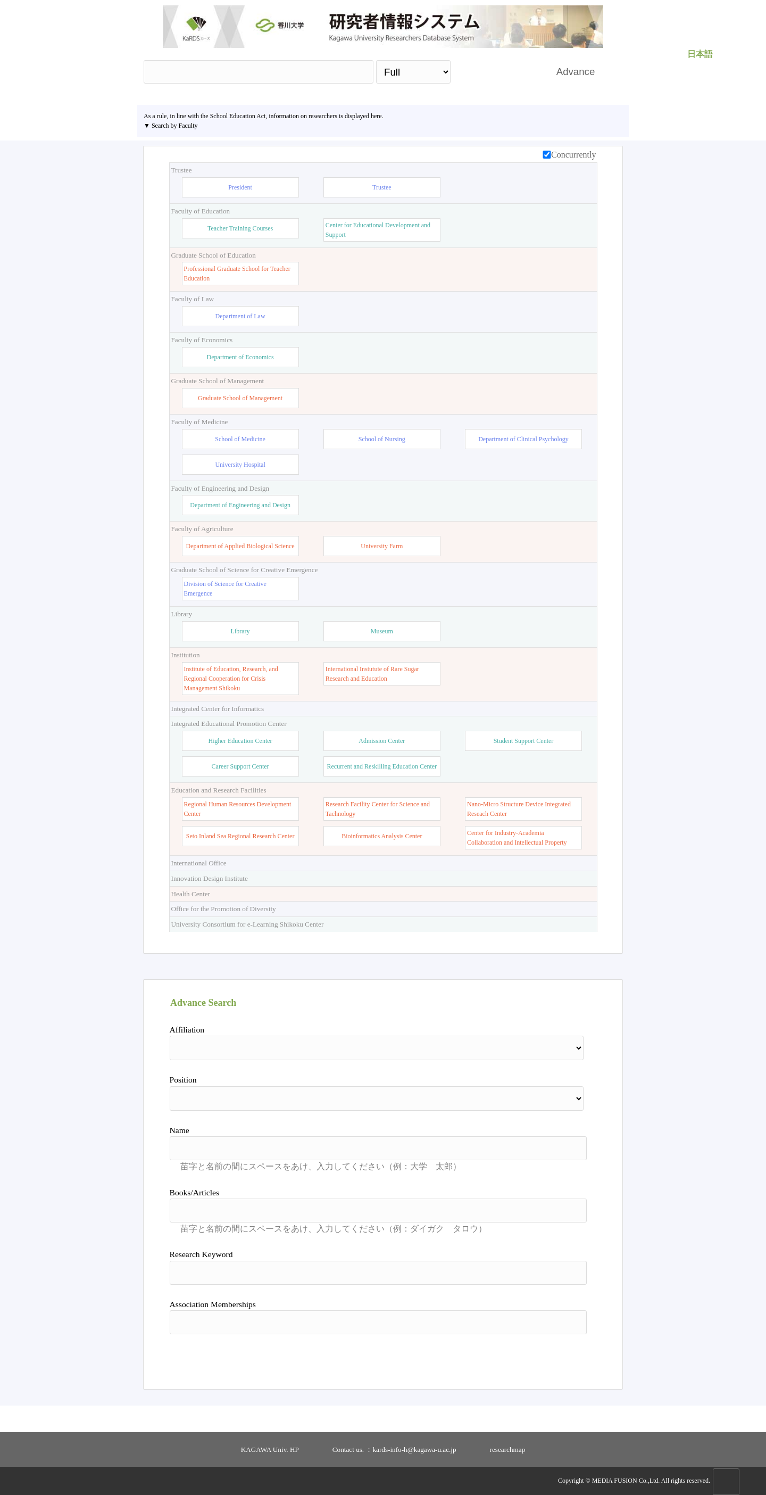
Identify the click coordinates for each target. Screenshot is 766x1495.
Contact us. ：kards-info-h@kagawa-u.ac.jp (394, 1449)
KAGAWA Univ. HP (270, 1449)
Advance (575, 71)
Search (498, 71)
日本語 (700, 54)
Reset (559, 1358)
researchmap (508, 1449)
